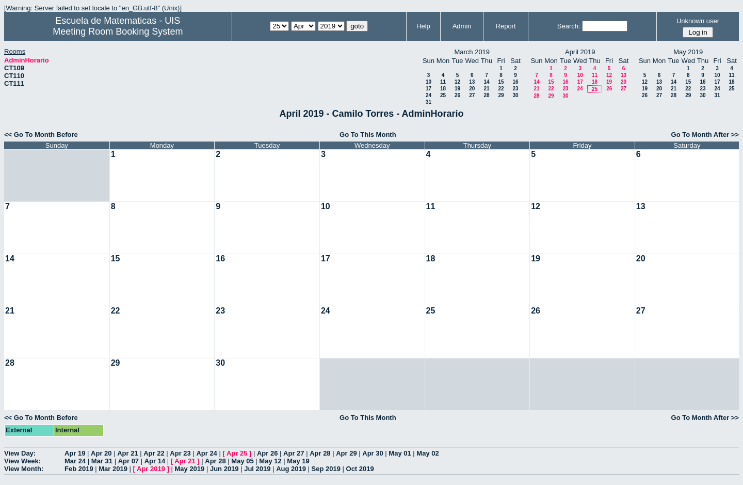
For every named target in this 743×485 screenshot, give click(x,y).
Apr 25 (237, 453)
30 (515, 95)
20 (472, 88)
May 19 (298, 461)
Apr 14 (154, 461)
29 (501, 95)
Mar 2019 (113, 469)
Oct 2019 (360, 469)
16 (515, 82)
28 (486, 95)
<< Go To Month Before (41, 134)
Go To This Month (368, 134)
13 (472, 82)
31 (428, 102)
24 (428, 95)
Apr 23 (180, 453)
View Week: (22, 461)
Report (506, 26)
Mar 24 (75, 461)
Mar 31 (101, 461)
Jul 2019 (257, 469)
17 (428, 88)
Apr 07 (128, 461)
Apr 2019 (151, 469)
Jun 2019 (224, 469)
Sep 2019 (326, 469)
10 (428, 82)
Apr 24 (206, 453)
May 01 (400, 453)
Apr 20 (101, 453)
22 (501, 88)
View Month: (23, 469)
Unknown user (697, 21)
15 (501, 82)
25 (443, 95)
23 (515, 88)
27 (472, 95)
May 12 (270, 461)
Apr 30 (372, 453)
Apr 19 (74, 453)
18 (443, 88)
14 (486, 82)
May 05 (242, 461)
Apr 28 (320, 453)
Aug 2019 (291, 469)
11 (443, 82)
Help (423, 26)
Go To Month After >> (705, 134)
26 (457, 95)
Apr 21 (127, 453)
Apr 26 (267, 453)
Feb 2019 (78, 469)
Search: (568, 26)
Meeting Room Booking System (118, 31)
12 (457, 82)
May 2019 (189, 469)
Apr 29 (346, 453)
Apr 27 (293, 453)
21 (486, 88)
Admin (462, 26)
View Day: (20, 453)
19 (457, 88)
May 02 (427, 453)
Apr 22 (153, 453)
